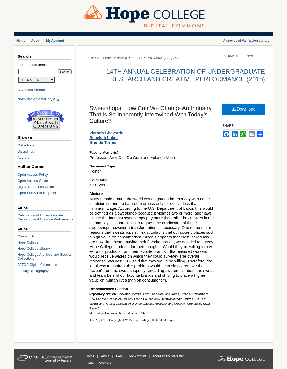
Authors (23, 158)
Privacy (90, 362)
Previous (232, 55)
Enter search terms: (32, 65)
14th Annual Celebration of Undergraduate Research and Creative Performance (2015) (185, 75)
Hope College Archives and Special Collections (44, 257)
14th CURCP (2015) (159, 58)
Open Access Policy (33, 175)
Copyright (105, 362)
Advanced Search (31, 90)
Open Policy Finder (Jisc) (37, 193)
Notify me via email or (38, 99)
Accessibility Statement (169, 356)
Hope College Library (34, 248)
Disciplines (26, 151)
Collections (26, 145)
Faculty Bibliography (33, 271)
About (105, 356)
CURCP (136, 58)
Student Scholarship (114, 58)
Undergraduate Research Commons (45, 120)
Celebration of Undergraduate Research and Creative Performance (45, 217)
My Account (138, 356)
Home (92, 58)
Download (244, 109)
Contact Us (26, 236)
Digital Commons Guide (36, 187)
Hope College (28, 242)
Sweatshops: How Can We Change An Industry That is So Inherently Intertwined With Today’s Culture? (150, 114)
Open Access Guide (33, 181)
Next (250, 55)
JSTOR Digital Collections (37, 265)
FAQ (119, 356)
